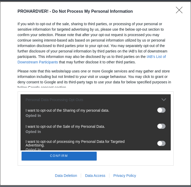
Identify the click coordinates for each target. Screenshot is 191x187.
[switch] (161, 109)
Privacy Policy (124, 176)
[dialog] (95, 93)
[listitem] (96, 99)
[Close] (181, 11)
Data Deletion (66, 176)
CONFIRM (59, 156)
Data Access (95, 176)
